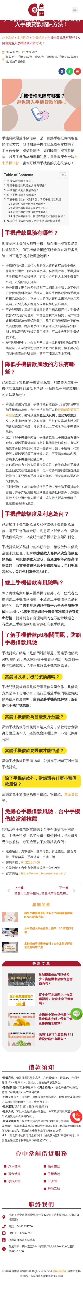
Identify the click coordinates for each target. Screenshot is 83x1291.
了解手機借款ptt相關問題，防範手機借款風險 (34, 210)
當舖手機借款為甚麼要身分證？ (30, 218)
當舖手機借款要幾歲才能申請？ (30, 222)
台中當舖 (8, 48)
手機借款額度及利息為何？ (23, 200)
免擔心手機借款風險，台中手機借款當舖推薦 (34, 231)
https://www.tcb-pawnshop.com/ (43, 884)
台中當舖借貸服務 (42, 1164)
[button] (75, 10)
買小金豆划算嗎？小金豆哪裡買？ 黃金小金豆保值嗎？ (56, 1009)
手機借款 (38, 48)
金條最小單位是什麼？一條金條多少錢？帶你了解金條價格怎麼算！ (55, 1029)
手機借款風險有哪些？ (20, 191)
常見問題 (23, 48)
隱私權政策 (60, 1281)
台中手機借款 (20, 67)
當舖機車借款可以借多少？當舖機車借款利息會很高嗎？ (55, 990)
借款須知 (42, 1077)
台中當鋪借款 (49, 67)
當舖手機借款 (17, 72)
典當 (8, 67)
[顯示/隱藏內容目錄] (61, 186)
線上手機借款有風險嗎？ (21, 205)
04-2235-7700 (30, 873)
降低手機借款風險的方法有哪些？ (27, 196)
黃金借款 (71, 805)
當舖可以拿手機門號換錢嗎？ (29, 214)
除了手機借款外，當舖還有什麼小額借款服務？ (39, 227)
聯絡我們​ (42, 1214)
